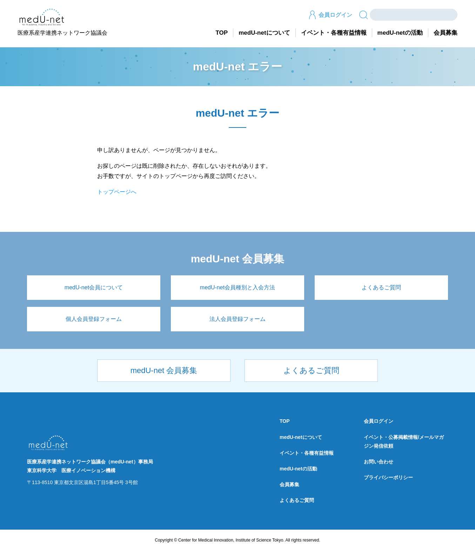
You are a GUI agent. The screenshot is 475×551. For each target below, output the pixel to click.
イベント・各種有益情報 (334, 32)
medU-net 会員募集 (164, 370)
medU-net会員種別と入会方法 (237, 287)
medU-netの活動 (400, 32)
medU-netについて (264, 32)
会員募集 (445, 32)
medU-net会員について (94, 287)
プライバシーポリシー (388, 477)
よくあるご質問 (381, 287)
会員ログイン (330, 15)
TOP (222, 32)
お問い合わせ (378, 461)
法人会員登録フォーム (237, 319)
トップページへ (116, 192)
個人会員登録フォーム (94, 319)
